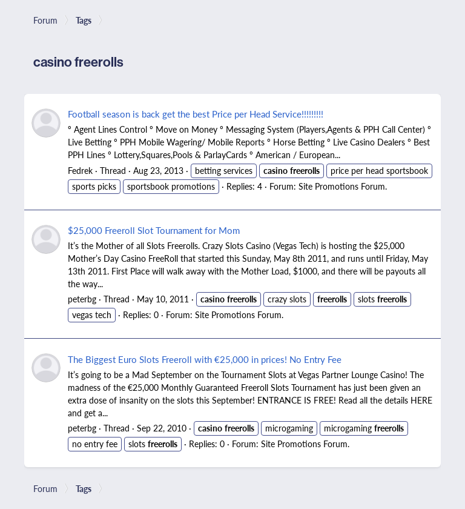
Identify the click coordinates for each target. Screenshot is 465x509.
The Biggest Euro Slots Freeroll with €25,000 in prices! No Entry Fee (204, 359)
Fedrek (80, 170)
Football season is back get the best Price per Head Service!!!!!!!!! (195, 113)
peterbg (82, 299)
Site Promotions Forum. (342, 186)
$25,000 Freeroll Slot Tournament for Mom (154, 230)
